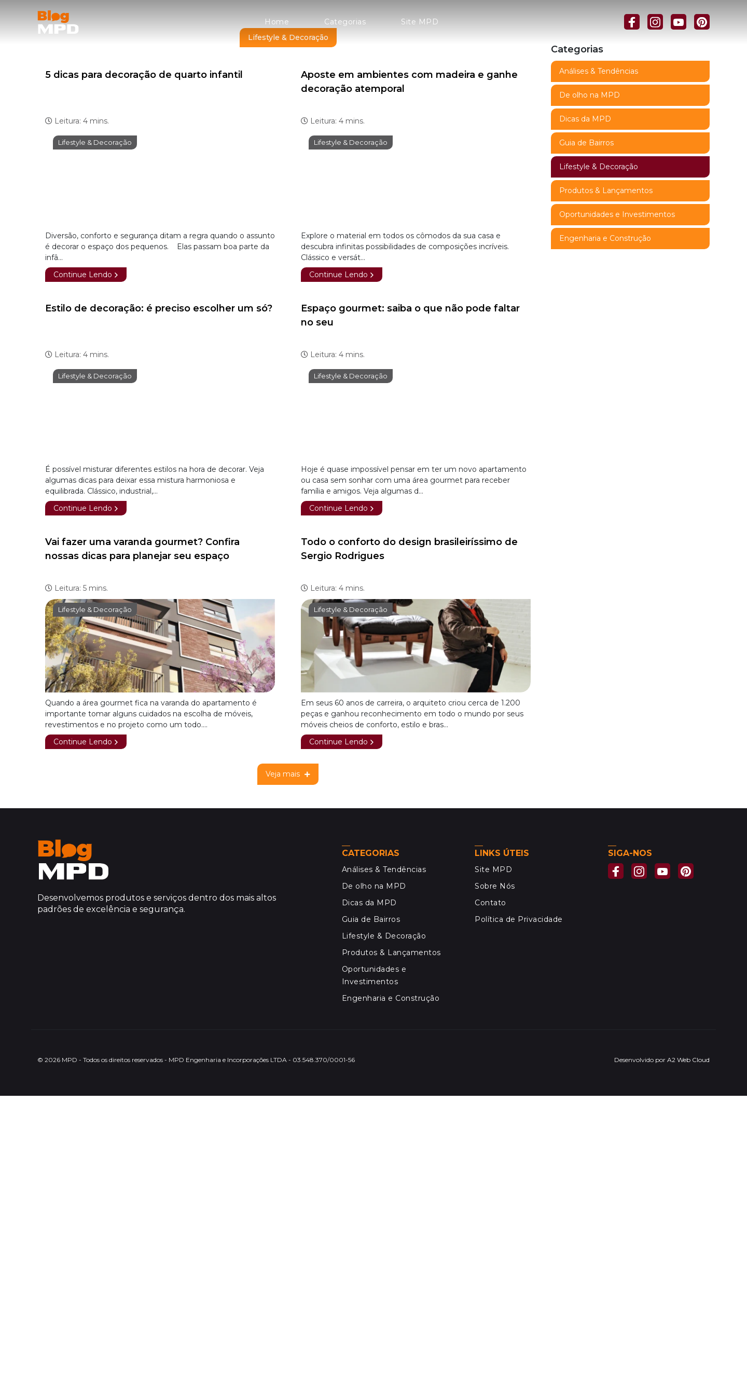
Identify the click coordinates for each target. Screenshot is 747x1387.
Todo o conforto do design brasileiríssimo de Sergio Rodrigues (409, 840)
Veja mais (288, 1065)
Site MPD (419, 21)
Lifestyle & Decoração (95, 433)
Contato (490, 1194)
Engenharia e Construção (605, 521)
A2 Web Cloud (688, 1351)
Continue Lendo (85, 565)
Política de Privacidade (519, 1210)
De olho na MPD (589, 378)
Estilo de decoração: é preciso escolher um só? (158, 599)
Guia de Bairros (586, 425)
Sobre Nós (495, 1177)
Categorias (345, 21)
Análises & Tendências (598, 354)
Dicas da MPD (585, 401)
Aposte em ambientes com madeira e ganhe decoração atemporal (409, 373)
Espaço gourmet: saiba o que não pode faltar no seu (410, 606)
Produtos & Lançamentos (606, 473)
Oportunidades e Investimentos (617, 497)
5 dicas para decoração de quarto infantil (144, 366)
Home (277, 21)
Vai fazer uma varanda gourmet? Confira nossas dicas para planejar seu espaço (142, 840)
